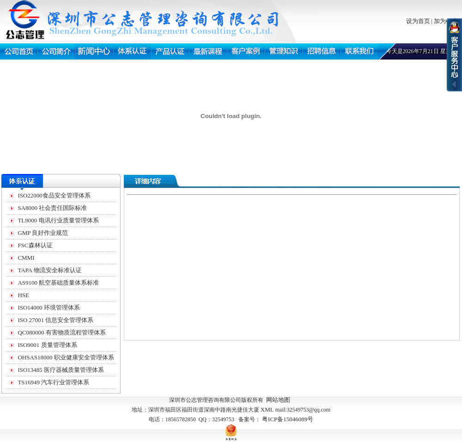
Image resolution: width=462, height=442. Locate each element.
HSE (23, 295)
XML (267, 409)
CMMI (26, 257)
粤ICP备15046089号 (287, 419)
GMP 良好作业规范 (43, 232)
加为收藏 (446, 21)
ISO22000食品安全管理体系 (54, 195)
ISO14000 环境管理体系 (49, 307)
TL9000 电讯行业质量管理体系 (58, 220)
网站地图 (278, 399)
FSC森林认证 (35, 245)
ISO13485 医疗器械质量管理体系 (61, 369)
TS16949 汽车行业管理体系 (53, 382)
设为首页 (418, 21)
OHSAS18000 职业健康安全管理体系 (66, 357)
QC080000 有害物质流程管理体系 (61, 332)
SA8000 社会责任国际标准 (52, 207)
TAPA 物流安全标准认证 (49, 270)
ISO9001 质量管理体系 (47, 344)
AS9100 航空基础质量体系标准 (58, 282)
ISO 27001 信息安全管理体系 (55, 320)
